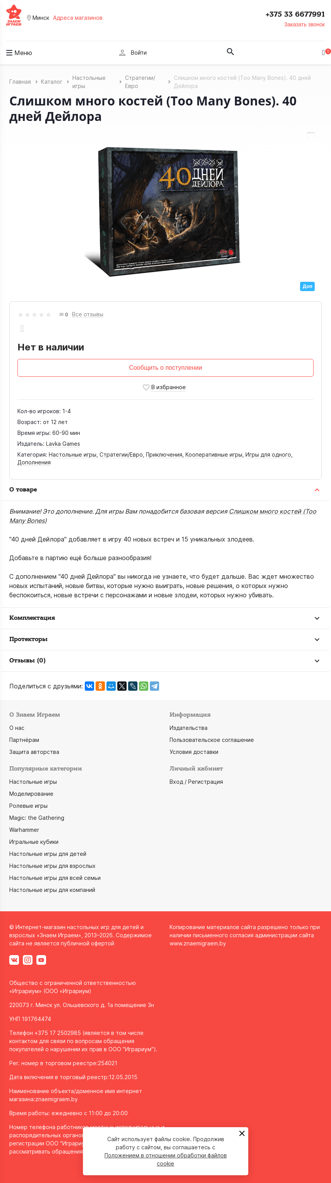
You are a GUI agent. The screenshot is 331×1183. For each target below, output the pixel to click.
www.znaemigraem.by (198, 943)
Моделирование (31, 793)
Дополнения (34, 462)
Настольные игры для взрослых (52, 865)
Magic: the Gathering (36, 817)
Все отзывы (87, 314)
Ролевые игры (28, 805)
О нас (16, 727)
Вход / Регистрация (196, 781)
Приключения (164, 454)
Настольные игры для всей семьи (55, 877)
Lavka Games (63, 443)
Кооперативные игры (213, 454)
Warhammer (24, 829)
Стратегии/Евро (121, 454)
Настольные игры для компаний (52, 889)
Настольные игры (72, 454)
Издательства (189, 727)
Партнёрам (24, 739)
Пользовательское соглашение (212, 739)
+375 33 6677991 (295, 14)
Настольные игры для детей (47, 853)
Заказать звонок (304, 24)
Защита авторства (34, 751)
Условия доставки (194, 751)
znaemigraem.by (56, 1099)
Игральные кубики (33, 841)
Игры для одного (268, 454)
